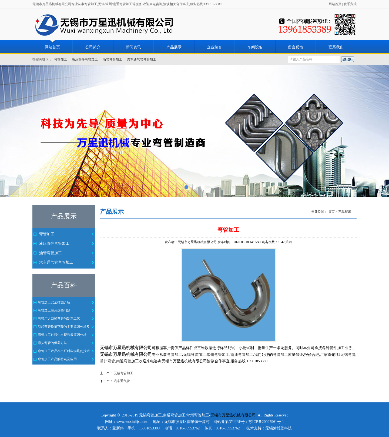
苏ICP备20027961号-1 (266, 422)
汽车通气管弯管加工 (141, 59)
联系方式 (350, 4)
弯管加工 (60, 59)
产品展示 (174, 47)
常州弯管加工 (197, 415)
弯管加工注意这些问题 (54, 310)
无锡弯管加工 (123, 373)
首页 (331, 212)
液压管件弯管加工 (85, 59)
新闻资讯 (133, 47)
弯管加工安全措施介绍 (54, 302)
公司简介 (92, 47)
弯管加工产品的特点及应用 (57, 359)
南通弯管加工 (174, 415)
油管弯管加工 (112, 59)
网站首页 (334, 4)
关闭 (288, 242)
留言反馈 (295, 47)
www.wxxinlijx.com (131, 422)
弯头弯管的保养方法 (52, 343)
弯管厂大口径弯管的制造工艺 (59, 318)
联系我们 (336, 47)
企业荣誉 (214, 47)
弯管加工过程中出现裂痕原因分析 (62, 335)
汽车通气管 (122, 381)
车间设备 (255, 47)
